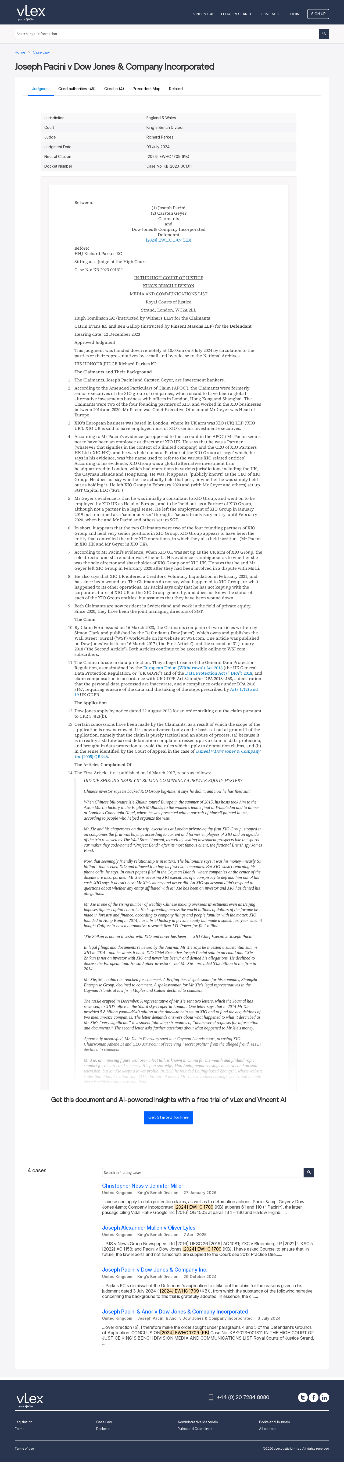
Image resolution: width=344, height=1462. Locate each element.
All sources (267, 1429)
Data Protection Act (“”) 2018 (218, 673)
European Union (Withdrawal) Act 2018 (183, 668)
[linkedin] (324, 1397)
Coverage (271, 14)
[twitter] (303, 1397)
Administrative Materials (198, 1422)
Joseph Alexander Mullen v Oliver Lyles (148, 1228)
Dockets (102, 1429)
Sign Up (318, 14)
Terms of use (24, 1448)
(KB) (168, 240)
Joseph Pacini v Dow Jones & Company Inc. (154, 1270)
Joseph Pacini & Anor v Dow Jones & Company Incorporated (175, 1312)
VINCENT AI (203, 14)
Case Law (104, 1422)
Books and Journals (274, 1422)
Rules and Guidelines (195, 1429)
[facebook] (313, 1397)
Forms (19, 1429)
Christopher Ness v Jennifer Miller (142, 1186)
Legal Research (237, 14)
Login (294, 14)
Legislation (24, 1422)
